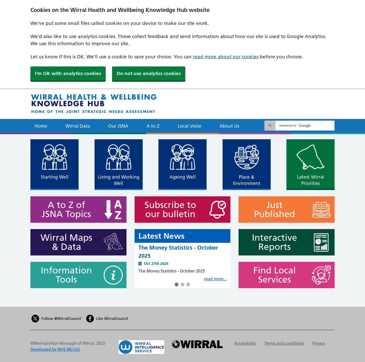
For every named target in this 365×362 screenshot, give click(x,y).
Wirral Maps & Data (64, 242)
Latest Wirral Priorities (310, 180)
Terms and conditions (284, 343)
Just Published (272, 209)
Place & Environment (247, 180)
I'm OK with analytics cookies (68, 73)
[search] (304, 125)
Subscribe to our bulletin (168, 209)
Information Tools (64, 275)
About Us (229, 126)
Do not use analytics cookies (149, 73)
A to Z (153, 126)
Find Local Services (272, 275)
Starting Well (54, 177)
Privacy (318, 343)
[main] (182, 220)
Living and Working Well (119, 180)
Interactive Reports (272, 242)
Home (40, 126)
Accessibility (245, 343)
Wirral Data (77, 126)
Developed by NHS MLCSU (55, 349)
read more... (215, 278)
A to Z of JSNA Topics (64, 209)
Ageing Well (182, 177)
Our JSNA (118, 126)
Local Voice (189, 126)
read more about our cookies (226, 57)
